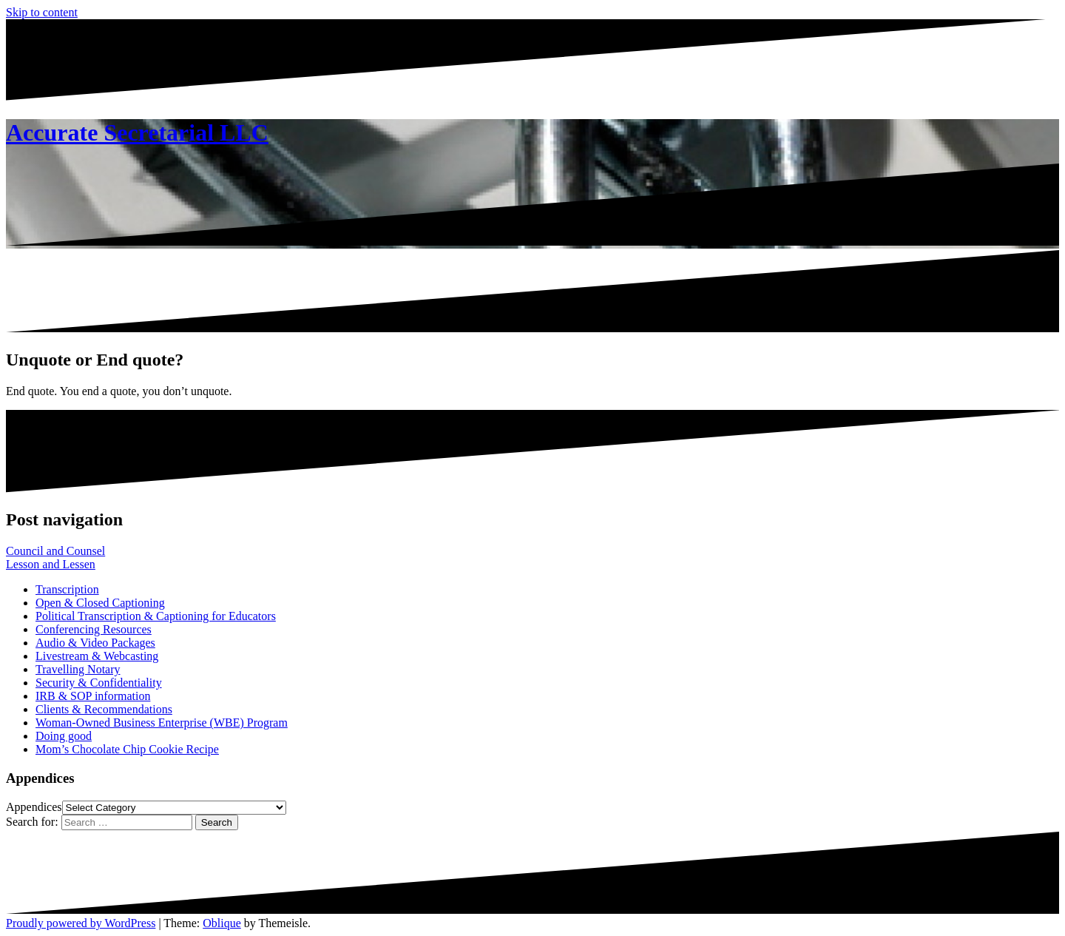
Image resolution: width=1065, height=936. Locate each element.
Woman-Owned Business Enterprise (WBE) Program (162, 722)
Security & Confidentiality (99, 682)
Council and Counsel (55, 551)
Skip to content (42, 12)
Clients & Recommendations (104, 709)
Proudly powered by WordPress (80, 923)
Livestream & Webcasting (97, 656)
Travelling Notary (78, 669)
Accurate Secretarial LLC (137, 132)
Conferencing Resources (94, 629)
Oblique (222, 923)
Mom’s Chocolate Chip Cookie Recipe (127, 749)
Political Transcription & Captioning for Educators (156, 616)
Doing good (64, 736)
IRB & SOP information (93, 696)
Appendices (34, 807)
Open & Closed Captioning (100, 602)
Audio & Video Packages (95, 642)
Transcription (67, 589)
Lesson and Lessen (50, 564)
